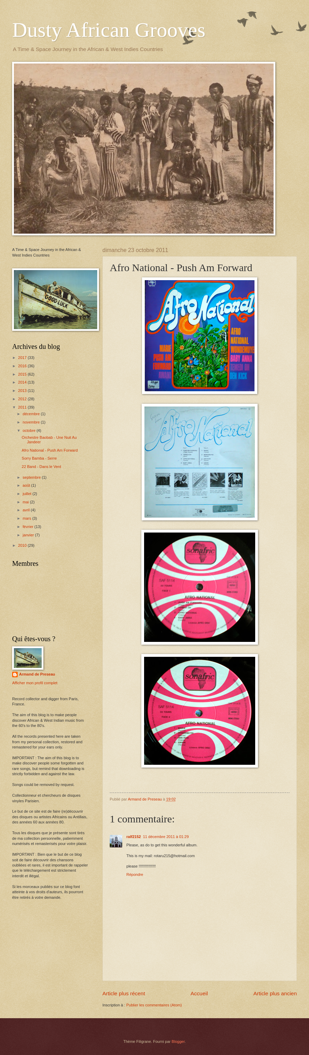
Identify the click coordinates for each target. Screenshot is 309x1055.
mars (27, 518)
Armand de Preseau (37, 674)
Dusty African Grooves (109, 29)
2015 (23, 374)
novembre (32, 422)
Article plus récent (123, 993)
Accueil (199, 993)
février (28, 527)
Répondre (134, 874)
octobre (29, 430)
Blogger (178, 1041)
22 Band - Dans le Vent (41, 466)
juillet (27, 494)
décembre (32, 414)
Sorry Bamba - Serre (39, 458)
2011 (23, 407)
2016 (23, 366)
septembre (32, 477)
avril (27, 510)
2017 (23, 357)
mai (26, 502)
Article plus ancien (275, 993)
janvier (29, 535)
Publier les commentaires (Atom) (154, 1005)
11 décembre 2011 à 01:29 (166, 837)
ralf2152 (133, 837)
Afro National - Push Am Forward (50, 450)
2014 (23, 382)
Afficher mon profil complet (34, 683)
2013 (23, 390)
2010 (23, 545)
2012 (23, 399)
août (27, 485)
